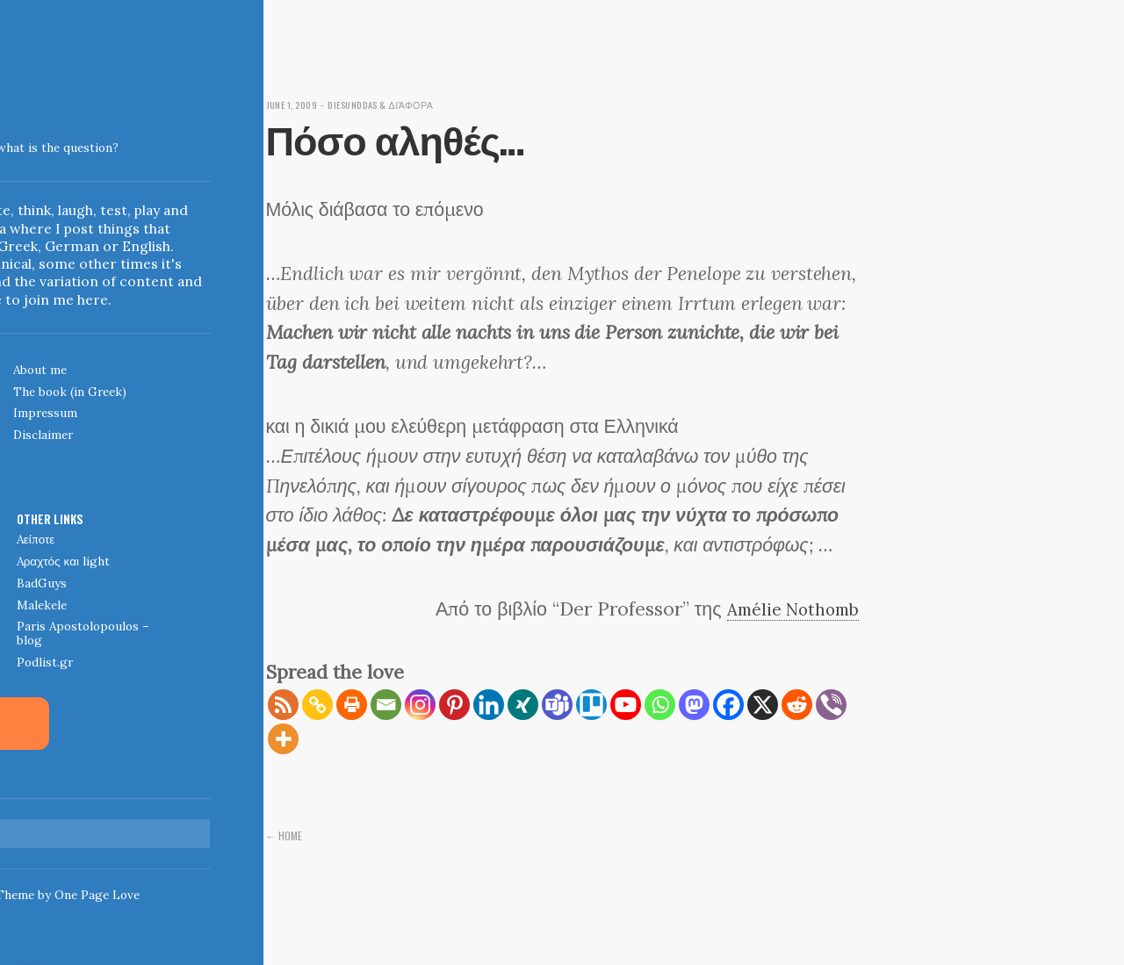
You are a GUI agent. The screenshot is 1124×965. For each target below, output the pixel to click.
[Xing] (523, 704)
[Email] (386, 704)
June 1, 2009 (297, 104)
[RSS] (283, 704)
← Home (286, 835)
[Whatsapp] (660, 704)
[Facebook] (728, 704)
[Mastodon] (694, 704)
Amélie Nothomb (785, 608)
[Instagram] (420, 704)
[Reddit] (797, 704)
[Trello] (591, 704)
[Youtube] (625, 704)
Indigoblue (14, 135)
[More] (283, 739)
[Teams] (557, 704)
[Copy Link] (317, 704)
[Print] (351, 704)
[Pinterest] (454, 704)
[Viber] (831, 704)
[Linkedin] (488, 704)
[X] (762, 704)
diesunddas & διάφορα (400, 104)
